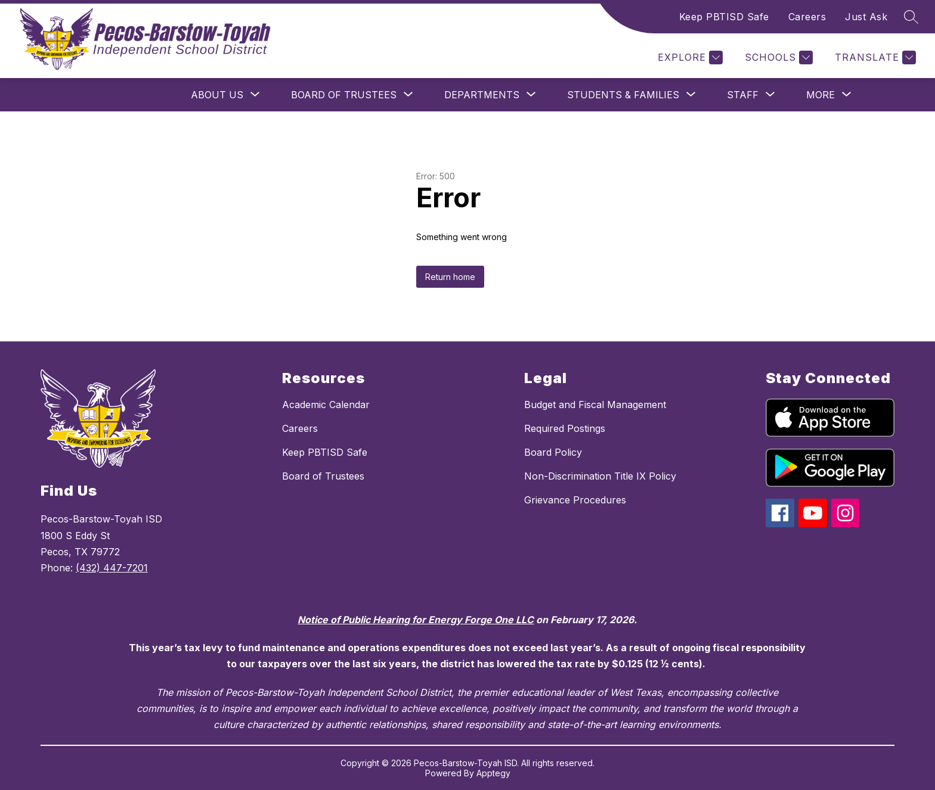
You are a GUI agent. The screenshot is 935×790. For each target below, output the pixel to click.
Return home (450, 277)
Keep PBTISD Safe (724, 17)
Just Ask (866, 17)
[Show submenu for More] (820, 95)
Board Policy (553, 452)
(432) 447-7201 (112, 568)
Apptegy (493, 773)
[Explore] (689, 57)
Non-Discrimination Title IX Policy (600, 476)
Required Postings (564, 428)
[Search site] (911, 17)
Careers (807, 17)
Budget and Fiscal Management (595, 404)
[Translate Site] (874, 57)
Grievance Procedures (575, 500)
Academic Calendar (326, 404)
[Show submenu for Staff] (742, 95)
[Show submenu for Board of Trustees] (344, 95)
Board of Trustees (323, 476)
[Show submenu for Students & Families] (623, 95)
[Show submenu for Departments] (481, 95)
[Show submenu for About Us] (217, 95)
